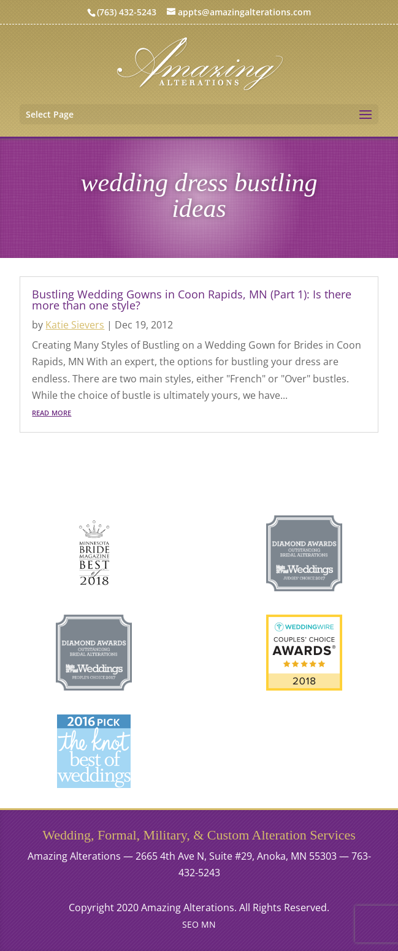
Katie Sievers (74, 325)
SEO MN (199, 924)
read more (51, 412)
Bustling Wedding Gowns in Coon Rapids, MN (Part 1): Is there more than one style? (191, 300)
